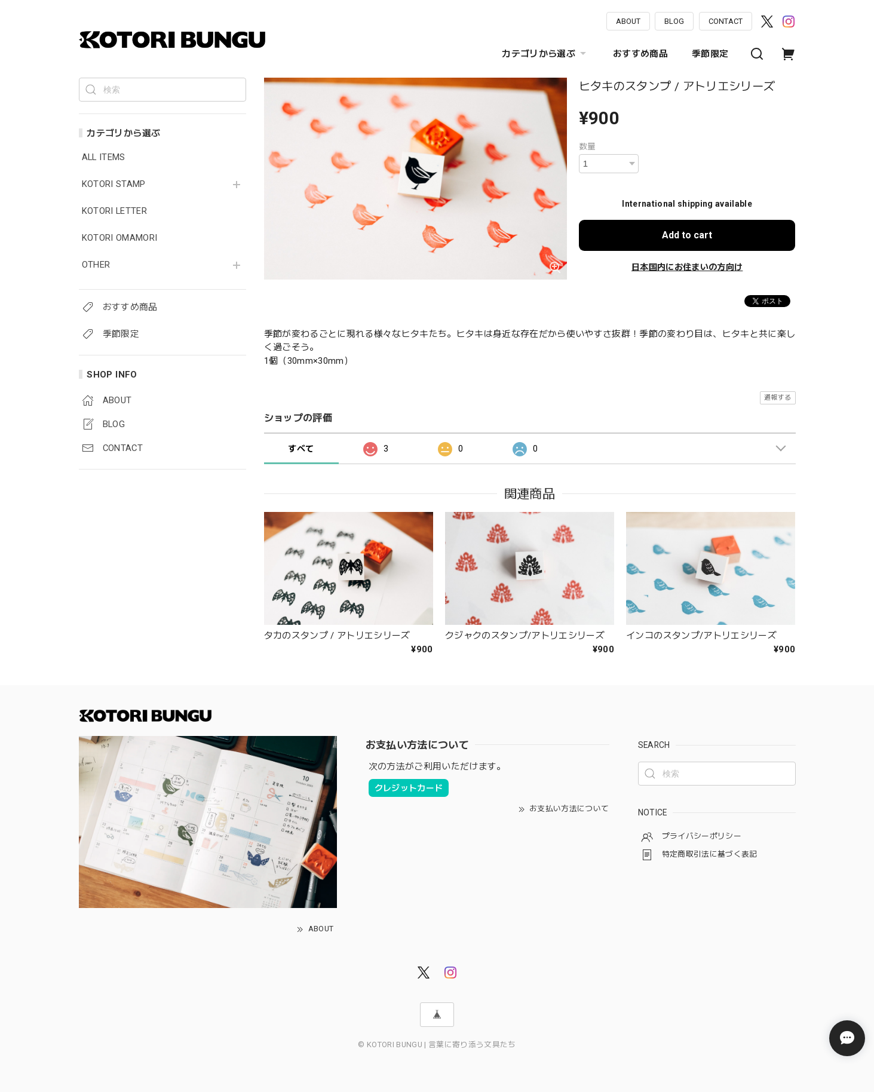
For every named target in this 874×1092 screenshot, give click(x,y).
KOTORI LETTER (114, 211)
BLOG (674, 21)
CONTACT (726, 21)
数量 (587, 146)
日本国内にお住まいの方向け (687, 267)
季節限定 (710, 53)
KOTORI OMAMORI (120, 238)
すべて (301, 448)
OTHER (96, 265)
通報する (777, 397)
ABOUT (628, 21)
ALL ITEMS (103, 157)
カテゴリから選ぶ (545, 54)
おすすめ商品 (640, 53)
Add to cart (687, 235)
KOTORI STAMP (114, 184)
